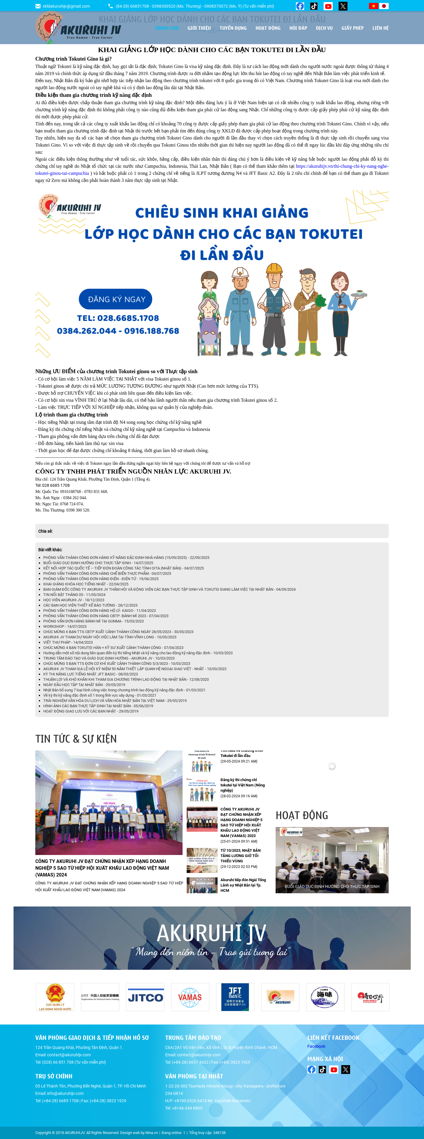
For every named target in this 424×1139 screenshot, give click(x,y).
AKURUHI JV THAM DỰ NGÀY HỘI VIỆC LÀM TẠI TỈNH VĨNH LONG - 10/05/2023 (109, 637)
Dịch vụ (324, 28)
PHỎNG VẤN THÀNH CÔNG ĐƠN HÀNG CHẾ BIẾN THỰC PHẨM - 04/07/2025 (107, 573)
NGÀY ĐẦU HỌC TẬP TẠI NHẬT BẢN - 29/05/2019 (84, 685)
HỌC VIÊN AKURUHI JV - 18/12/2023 (73, 600)
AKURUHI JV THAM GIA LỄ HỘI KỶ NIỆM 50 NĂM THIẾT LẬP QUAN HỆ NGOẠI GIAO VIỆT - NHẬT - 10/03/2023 (134, 669)
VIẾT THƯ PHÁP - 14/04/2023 (68, 642)
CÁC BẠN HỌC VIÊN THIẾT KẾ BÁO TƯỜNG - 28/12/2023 (90, 605)
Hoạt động (268, 28)
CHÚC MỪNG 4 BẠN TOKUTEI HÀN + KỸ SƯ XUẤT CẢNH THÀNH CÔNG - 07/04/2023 (113, 647)
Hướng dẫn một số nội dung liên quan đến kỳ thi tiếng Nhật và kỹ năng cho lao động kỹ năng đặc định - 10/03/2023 (138, 653)
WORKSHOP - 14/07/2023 (65, 626)
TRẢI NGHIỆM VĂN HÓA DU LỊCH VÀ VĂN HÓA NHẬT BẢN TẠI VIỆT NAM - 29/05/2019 (115, 700)
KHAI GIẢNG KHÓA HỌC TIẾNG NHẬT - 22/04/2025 (85, 584)
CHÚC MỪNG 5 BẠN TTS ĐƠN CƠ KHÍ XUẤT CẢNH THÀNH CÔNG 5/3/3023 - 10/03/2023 (116, 663)
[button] (383, 738)
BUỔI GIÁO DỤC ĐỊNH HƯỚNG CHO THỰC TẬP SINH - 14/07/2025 (98, 563)
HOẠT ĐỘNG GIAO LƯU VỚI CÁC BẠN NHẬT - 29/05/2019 (90, 711)
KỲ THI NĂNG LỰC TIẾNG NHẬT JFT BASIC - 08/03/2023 (90, 674)
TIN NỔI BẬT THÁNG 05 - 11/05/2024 (74, 594)
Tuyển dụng (233, 28)
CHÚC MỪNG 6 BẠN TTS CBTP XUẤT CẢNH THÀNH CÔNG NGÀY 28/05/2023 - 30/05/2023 (118, 632)
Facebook (316, 1046)
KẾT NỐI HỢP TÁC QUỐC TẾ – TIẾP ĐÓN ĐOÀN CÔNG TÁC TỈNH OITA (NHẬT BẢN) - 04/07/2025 (123, 568)
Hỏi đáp (298, 28)
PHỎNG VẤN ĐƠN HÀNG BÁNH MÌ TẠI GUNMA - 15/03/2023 (93, 621)
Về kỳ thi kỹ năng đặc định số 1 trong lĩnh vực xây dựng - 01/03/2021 (99, 695)
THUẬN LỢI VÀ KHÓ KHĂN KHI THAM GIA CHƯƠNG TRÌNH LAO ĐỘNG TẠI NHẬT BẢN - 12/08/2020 (126, 679)
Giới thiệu (199, 28)
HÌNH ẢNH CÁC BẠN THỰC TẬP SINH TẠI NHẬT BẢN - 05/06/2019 (98, 706)
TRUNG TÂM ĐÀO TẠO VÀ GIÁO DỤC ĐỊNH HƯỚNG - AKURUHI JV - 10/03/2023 (109, 658)
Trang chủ (167, 28)
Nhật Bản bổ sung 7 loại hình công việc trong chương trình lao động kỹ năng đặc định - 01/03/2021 (124, 690)
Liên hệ (380, 28)
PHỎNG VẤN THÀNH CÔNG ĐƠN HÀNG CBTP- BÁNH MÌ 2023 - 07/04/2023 (105, 616)
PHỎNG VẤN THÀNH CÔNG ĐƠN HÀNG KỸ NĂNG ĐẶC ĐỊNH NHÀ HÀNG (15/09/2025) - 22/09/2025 (126, 557)
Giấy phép (353, 28)
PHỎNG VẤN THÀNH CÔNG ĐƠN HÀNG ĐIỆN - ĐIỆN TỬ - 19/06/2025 (100, 579)
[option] (332, 860)
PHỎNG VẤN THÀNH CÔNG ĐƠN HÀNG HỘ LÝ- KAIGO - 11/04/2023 (99, 610)
